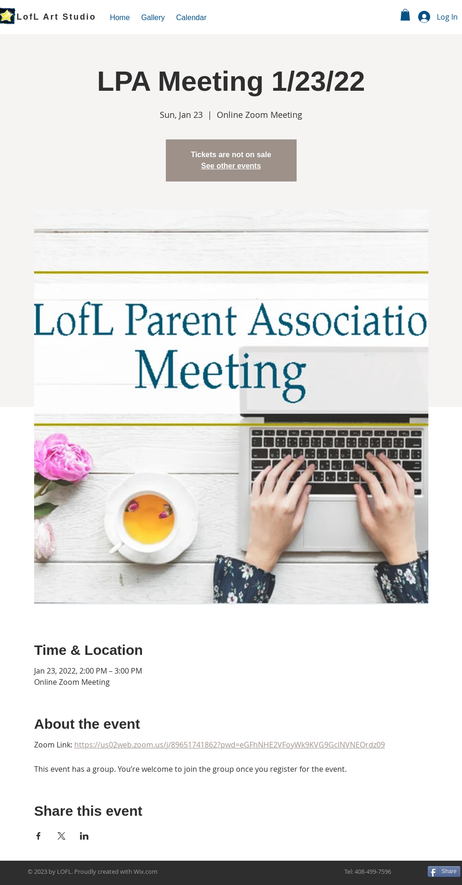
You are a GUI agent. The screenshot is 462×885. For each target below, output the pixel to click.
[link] (405, 15)
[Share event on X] (61, 836)
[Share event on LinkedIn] (84, 836)
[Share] (444, 871)
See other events (231, 166)
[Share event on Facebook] (38, 836)
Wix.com (145, 871)
